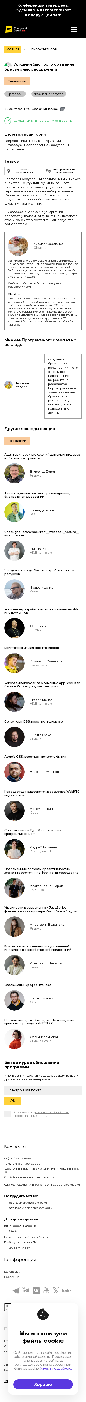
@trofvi (11, 1231)
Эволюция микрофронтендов (27, 985)
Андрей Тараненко (45, 847)
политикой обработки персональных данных (41, 1114)
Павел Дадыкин (42, 510)
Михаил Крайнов (43, 549)
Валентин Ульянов (44, 772)
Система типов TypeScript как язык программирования (32, 832)
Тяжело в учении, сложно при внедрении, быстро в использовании (37, 495)
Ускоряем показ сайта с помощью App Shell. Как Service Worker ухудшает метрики (42, 684)
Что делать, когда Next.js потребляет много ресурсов (39, 572)
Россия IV (11, 1276)
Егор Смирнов (41, 700)
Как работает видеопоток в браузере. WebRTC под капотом (42, 793)
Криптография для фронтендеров (31, 648)
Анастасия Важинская (48, 925)
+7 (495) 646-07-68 (17, 1158)
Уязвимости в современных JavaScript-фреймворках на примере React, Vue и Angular (40, 909)
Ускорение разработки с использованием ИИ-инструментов (41, 611)
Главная (12, 49)
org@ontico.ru (37, 1202)
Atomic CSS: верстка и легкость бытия (35, 757)
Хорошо (43, 1384)
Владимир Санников (46, 661)
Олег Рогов (38, 626)
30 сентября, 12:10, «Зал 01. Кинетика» (31, 109)
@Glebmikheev (17, 1248)
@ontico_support (30, 1163)
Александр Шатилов (46, 963)
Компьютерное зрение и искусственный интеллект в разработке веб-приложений (37, 948)
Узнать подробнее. (56, 1368)
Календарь (12, 1271)
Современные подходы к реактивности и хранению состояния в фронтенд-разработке (41, 871)
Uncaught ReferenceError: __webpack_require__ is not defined (41, 533)
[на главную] (16, 29)
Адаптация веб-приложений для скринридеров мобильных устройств (42, 456)
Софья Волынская (44, 1037)
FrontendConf (57, 10)
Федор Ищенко (41, 587)
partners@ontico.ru (38, 1207)
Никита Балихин (42, 998)
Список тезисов (42, 49)
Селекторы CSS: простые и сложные (33, 721)
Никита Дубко (40, 735)
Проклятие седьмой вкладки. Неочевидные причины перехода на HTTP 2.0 (39, 1022)
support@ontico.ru (66, 1184)
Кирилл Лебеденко (48, 244)
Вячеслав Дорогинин (46, 472)
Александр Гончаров (46, 886)
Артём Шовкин (41, 809)
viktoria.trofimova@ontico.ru (32, 1237)
